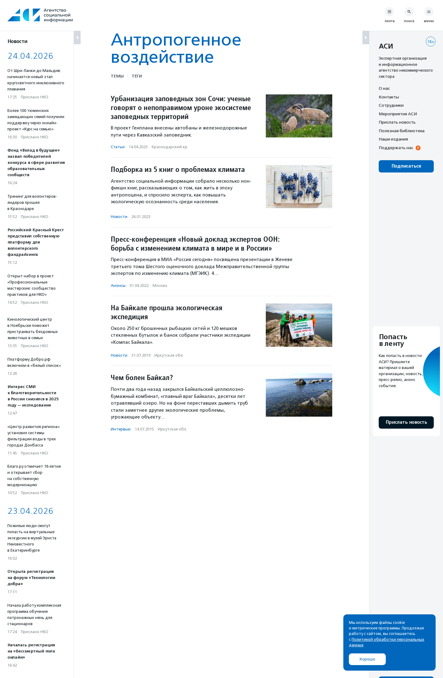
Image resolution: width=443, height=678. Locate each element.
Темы (117, 75)
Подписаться (406, 166)
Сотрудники (391, 105)
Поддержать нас (396, 147)
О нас (384, 88)
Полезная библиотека (402, 130)
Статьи (118, 147)
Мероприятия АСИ (398, 113)
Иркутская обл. (169, 355)
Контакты (389, 96)
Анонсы (118, 285)
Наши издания (393, 139)
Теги (137, 75)
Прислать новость (397, 122)
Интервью (121, 429)
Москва (160, 285)
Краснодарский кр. (170, 147)
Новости (119, 216)
